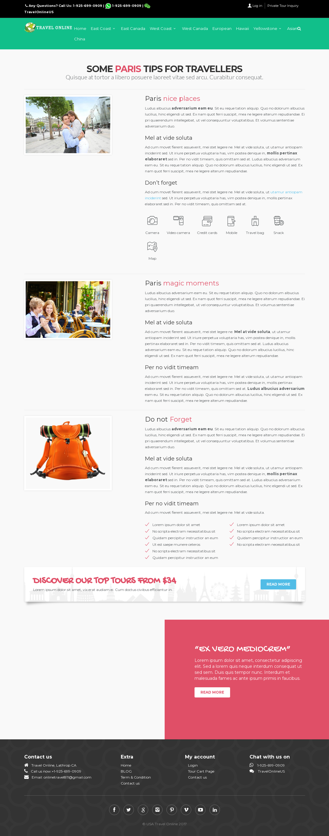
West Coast (161, 28)
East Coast (101, 28)
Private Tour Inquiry (283, 6)
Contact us (130, 783)
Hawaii (242, 28)
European (222, 28)
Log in (257, 6)
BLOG (126, 771)
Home (80, 28)
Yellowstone (265, 28)
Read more (278, 584)
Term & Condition (136, 777)
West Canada (195, 28)
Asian (292, 28)
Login (193, 765)
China (79, 39)
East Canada (133, 28)
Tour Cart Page (201, 771)
